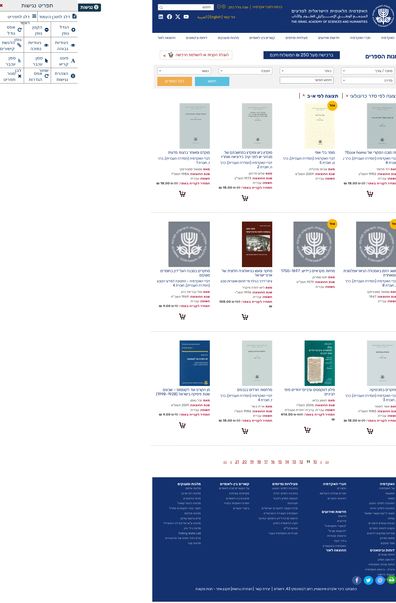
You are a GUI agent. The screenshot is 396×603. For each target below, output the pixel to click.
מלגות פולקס (114, 513)
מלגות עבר (116, 543)
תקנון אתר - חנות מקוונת (134, 589)
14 (209, 462)
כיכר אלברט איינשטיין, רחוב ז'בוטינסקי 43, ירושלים (231, 589)
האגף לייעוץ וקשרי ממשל (301, 513)
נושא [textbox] (127, 71)
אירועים (263, 521)
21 (159, 462)
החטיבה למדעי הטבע (304, 503)
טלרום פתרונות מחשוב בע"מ (198, 600)
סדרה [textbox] (310, 80)
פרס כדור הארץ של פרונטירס (105, 538)
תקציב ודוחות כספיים (304, 528)
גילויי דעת (262, 541)
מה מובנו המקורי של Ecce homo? (293, 152)
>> (147, 462)
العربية (124, 17)
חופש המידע (309, 538)
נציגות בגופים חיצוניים (303, 523)
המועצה (312, 493)
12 (223, 462)
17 (188, 462)
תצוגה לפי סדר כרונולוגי (296, 96)
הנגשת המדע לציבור (207, 498)
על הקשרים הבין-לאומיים (156, 488)
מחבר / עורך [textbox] (305, 71)
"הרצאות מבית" (259, 531)
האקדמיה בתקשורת (256, 546)
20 (166, 462)
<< (249, 462)
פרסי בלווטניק (114, 498)
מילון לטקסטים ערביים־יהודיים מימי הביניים (231, 391)
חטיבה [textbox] (187, 71)
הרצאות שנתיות (258, 535)
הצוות (313, 498)
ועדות (313, 518)
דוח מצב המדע (308, 559)
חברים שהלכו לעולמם (255, 493)
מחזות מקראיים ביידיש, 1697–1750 (230, 271)
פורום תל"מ (213, 528)
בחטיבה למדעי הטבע (207, 488)
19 (174, 462)
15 (202, 462)
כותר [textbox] (249, 71)
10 (237, 462)
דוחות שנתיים (308, 554)
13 (216, 462)
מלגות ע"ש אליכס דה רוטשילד (104, 523)
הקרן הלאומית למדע (207, 523)
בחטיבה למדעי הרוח (207, 493)
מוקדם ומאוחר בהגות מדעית (111, 152)
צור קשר (151, 17)
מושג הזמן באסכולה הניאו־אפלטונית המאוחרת (292, 273)
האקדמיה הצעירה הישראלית (202, 513)
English (137, 17)
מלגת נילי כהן (114, 528)
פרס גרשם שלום (113, 518)
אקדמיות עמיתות (161, 493)
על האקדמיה (309, 488)
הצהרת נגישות (164, 589)
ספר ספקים (310, 543)
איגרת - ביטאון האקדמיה (302, 569)
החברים (263, 488)
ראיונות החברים (259, 498)
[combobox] (290, 70)
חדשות (264, 516)
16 (195, 462)
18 (181, 462)
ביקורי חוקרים (163, 508)
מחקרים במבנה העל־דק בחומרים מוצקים (107, 273)
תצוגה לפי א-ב (244, 96)
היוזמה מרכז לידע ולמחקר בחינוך (200, 518)
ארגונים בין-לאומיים (159, 498)
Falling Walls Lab (112, 533)
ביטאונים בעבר (308, 579)
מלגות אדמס (115, 488)
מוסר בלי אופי (247, 152)
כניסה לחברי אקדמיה (189, 7)
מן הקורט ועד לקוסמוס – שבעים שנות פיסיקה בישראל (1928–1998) (105, 391)
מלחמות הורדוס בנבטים (176, 389)
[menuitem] (310, 38)
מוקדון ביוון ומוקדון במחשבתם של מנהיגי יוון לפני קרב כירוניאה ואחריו (168, 154)
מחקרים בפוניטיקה (305, 389)
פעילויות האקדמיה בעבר (205, 533)
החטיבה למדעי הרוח (304, 508)
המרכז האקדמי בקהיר (158, 503)
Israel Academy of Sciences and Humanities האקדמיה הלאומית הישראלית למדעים (263, 16)
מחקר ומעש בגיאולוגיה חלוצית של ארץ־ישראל (169, 273)
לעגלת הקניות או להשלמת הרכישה (118, 54)
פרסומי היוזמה (308, 574)
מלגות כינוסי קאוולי (111, 503)
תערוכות (214, 503)
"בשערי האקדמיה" (257, 526)
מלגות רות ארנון (113, 493)
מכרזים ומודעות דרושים (303, 533)
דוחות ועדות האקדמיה (303, 564)
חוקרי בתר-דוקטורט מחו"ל (107, 508)
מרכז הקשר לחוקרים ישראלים (202, 508)
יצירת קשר (184, 589)
